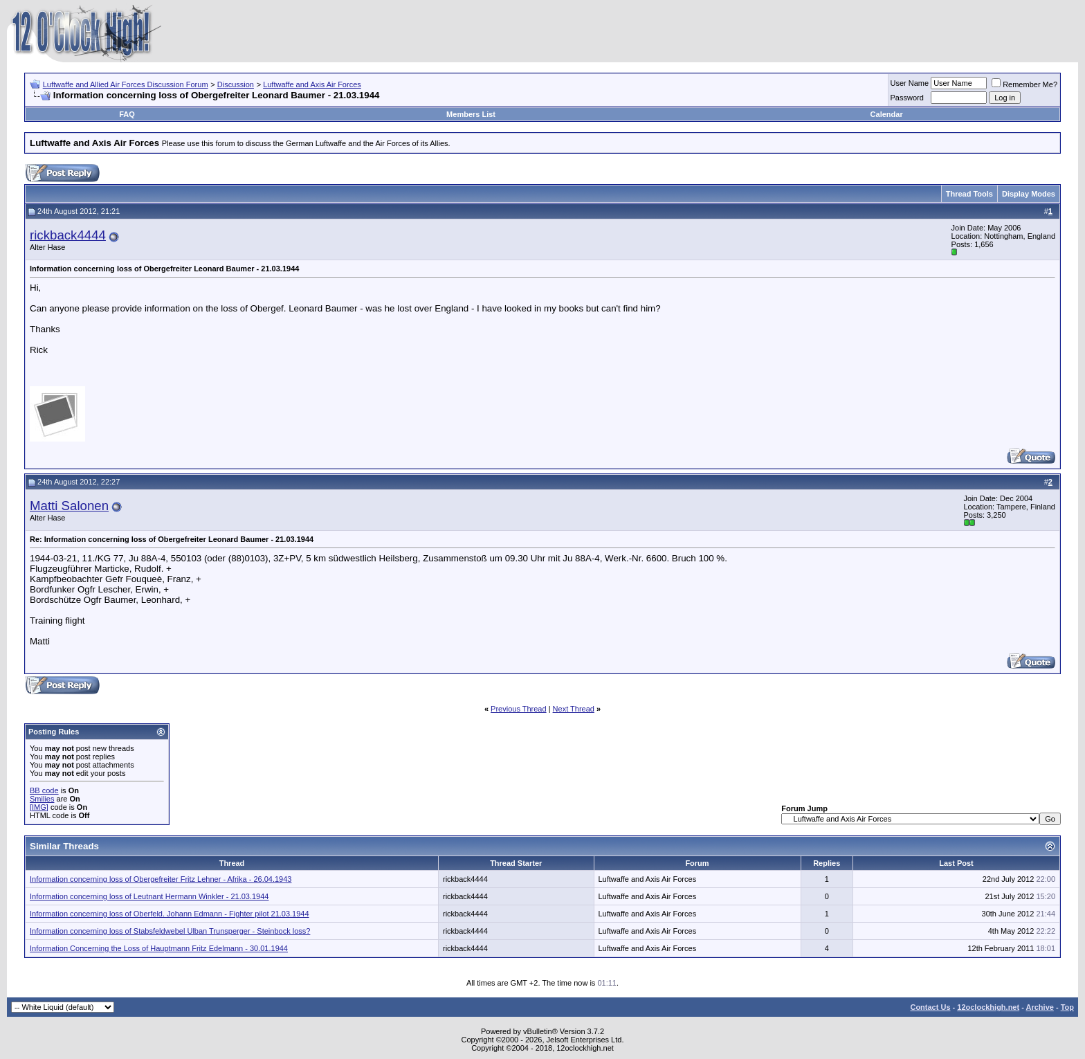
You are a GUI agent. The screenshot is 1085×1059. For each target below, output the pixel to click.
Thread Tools (969, 194)
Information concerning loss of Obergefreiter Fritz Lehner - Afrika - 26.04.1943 (160, 879)
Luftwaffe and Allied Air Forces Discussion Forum (125, 84)
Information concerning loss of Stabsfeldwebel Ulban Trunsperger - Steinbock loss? (170, 931)
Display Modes (1028, 194)
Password (907, 97)
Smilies (42, 799)
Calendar (886, 114)
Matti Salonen (69, 505)
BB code (44, 790)
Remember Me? (1024, 84)
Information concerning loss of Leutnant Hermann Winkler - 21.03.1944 (149, 896)
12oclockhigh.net (988, 1007)
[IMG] (39, 807)
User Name (910, 83)
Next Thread (573, 709)
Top (1067, 1007)
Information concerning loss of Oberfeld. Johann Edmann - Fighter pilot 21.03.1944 (169, 913)
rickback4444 (68, 235)
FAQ (127, 114)
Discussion (235, 84)
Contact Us (930, 1007)
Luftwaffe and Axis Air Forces (312, 84)
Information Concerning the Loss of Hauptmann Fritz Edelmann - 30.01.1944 (159, 948)
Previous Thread (519, 709)
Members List (470, 114)
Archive (1040, 1007)
